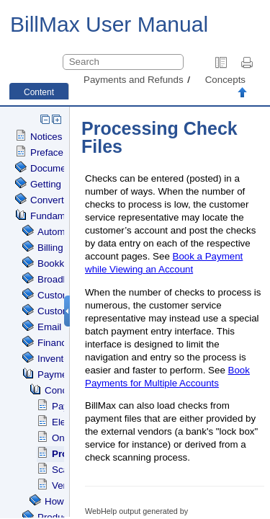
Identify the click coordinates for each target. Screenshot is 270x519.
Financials (59, 342)
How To (60, 501)
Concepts (225, 79)
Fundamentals (60, 215)
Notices (46, 136)
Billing (50, 247)
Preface (46, 152)
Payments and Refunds (134, 79)
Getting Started (62, 184)
